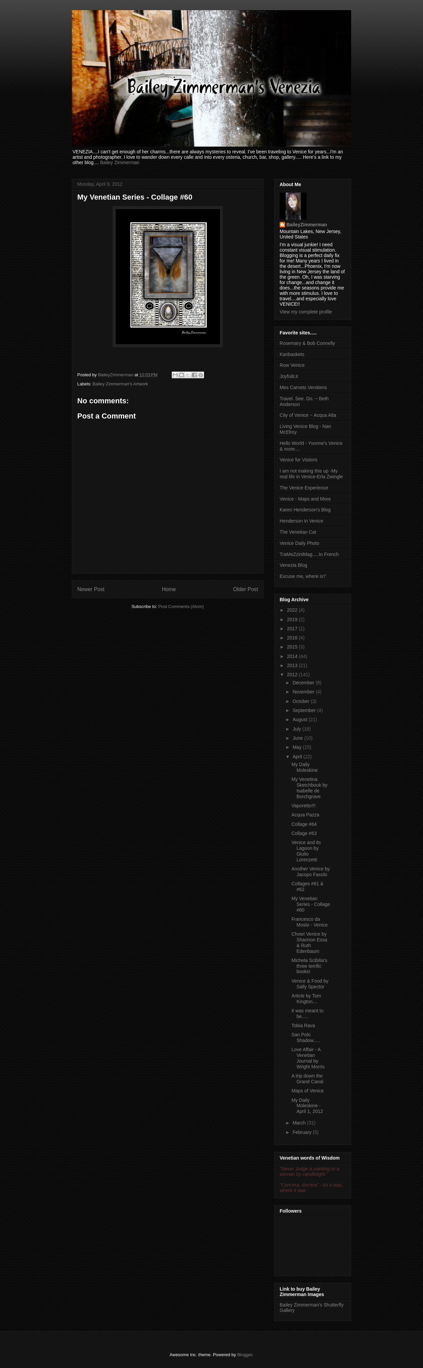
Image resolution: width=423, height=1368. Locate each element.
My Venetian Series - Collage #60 (310, 904)
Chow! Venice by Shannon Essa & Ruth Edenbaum (309, 942)
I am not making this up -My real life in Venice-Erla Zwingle (311, 473)
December (303, 682)
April (297, 756)
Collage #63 (304, 833)
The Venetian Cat (298, 532)
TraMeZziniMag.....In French (309, 554)
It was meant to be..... (307, 1013)
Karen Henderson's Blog (305, 509)
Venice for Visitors (298, 459)
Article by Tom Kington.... (306, 998)
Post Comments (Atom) (181, 606)
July (297, 729)
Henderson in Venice (301, 521)
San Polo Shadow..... (305, 1037)
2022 (293, 610)
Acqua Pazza (305, 814)
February (302, 1132)
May (297, 747)
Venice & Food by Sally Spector (310, 983)
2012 (293, 674)
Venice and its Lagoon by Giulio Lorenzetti (306, 851)
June (298, 738)
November (303, 691)
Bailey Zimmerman (120, 162)
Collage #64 (304, 824)
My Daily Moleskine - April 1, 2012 (307, 1105)
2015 (293, 647)
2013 (293, 665)
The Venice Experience (304, 487)
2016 (293, 637)
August (300, 719)
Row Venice (292, 365)
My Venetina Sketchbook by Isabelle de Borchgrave (309, 788)
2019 (293, 619)
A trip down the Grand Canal (307, 1078)
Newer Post (91, 589)
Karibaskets (292, 354)
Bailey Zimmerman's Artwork (120, 383)
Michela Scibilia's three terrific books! (309, 966)
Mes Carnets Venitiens (303, 387)
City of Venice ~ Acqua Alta (308, 415)
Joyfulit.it (289, 376)
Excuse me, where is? (303, 576)
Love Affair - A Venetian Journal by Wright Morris (308, 1058)
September (304, 710)
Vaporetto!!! (303, 805)
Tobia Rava (303, 1025)
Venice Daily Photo (299, 543)
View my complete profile (306, 311)
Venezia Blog (293, 565)
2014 (293, 656)
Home (169, 589)
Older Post (245, 589)
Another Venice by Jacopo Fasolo (310, 871)
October (301, 701)
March (299, 1122)
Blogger (244, 1354)
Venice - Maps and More (305, 499)
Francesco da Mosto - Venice (309, 922)
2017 (293, 628)
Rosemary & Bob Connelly (307, 343)
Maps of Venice (307, 1090)
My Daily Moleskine (304, 767)
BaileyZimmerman (306, 224)
